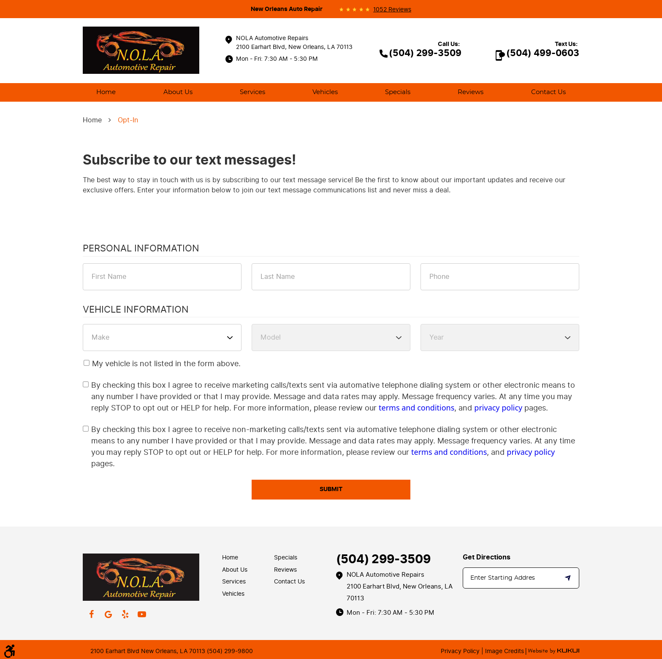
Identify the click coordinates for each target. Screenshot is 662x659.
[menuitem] (106, 92)
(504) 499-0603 (542, 53)
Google (108, 614)
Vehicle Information (136, 310)
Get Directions (486, 557)
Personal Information (141, 249)
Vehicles (325, 92)
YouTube (141, 614)
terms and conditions (416, 407)
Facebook (91, 614)
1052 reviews (392, 10)
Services (252, 92)
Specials (397, 92)
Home (106, 92)
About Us (178, 92)
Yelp (125, 614)
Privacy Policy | (462, 651)
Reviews (470, 92)
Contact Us (548, 92)
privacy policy (498, 407)
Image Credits (503, 651)
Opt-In (128, 120)
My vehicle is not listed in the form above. (166, 363)
